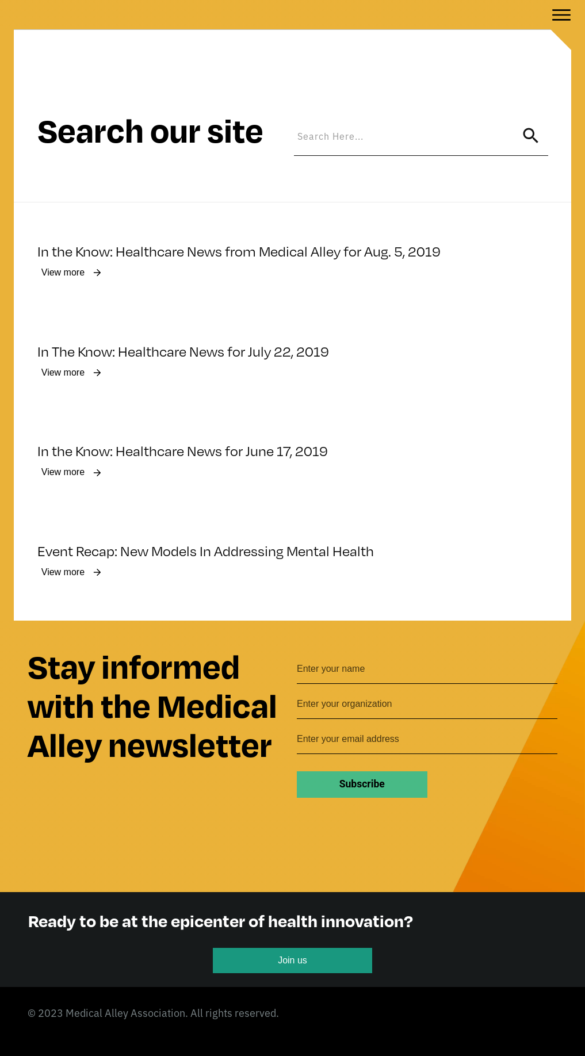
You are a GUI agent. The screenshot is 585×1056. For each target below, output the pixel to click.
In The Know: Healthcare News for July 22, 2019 (183, 311)
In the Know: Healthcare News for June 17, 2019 (182, 412)
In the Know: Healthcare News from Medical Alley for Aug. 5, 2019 (239, 210)
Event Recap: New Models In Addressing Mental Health (205, 513)
